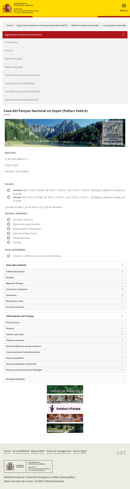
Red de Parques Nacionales (85, 25)
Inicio (7, 451)
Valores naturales (13, 58)
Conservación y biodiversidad (20, 83)
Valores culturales (14, 66)
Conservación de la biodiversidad (23, 352)
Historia (9, 50)
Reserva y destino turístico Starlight (24, 369)
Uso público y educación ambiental (22, 91)
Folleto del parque (15, 271)
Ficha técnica (11, 42)
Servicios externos (15, 306)
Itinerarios (11, 295)
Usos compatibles (15, 358)
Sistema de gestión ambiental (21, 363)
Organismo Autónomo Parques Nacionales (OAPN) (42, 25)
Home (9, 25)
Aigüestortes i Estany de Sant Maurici (23, 34)
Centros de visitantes (16, 289)
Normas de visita (14, 301)
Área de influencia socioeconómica (22, 75)
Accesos (10, 277)
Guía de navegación (58, 451)
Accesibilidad (21, 451)
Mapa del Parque (14, 283)
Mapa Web (38, 451)
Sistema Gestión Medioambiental (21, 99)
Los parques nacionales (114, 25)
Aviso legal (79, 451)
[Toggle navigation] (123, 8)
